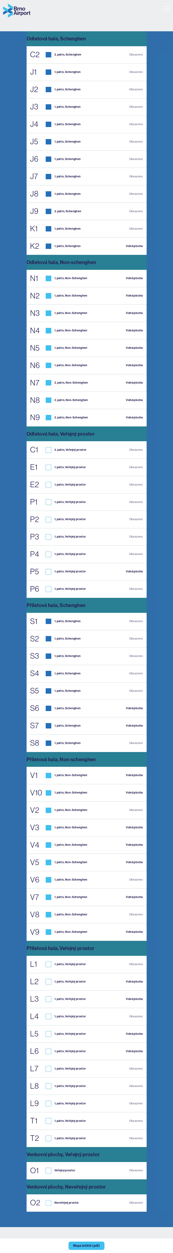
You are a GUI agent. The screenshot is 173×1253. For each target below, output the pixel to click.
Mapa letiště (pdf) (86, 1246)
